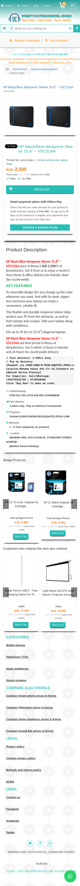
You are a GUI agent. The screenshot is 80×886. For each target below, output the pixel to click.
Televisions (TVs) (17, 656)
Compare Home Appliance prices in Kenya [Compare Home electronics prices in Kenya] (33, 719)
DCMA (10, 781)
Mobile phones (15, 645)
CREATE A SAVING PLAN (40, 227)
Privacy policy (15, 746)
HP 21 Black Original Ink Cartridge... (58, 504)
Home (6, 5)
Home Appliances (49, 59)
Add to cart (29, 189)
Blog (36, 5)
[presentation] (6, 504)
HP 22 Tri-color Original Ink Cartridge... (21, 504)
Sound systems (16, 680)
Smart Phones (70, 59)
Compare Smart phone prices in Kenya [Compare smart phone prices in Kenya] (31, 695)
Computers (20, 59)
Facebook (12, 809)
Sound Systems (40, 62)
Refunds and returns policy (23, 770)
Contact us (13, 797)
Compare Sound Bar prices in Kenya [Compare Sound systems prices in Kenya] (29, 731)
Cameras (6, 59)
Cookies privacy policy (21, 758)
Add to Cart (21, 536)
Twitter (10, 832)
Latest (22, 5)
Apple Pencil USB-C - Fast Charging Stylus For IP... (21, 592)
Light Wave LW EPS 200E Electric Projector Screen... (58, 592)
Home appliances (17, 668)
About (47, 5)
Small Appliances (19, 62)
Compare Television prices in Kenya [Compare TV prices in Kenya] (29, 707)
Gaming (33, 59)
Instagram (12, 820)
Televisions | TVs (61, 62)
